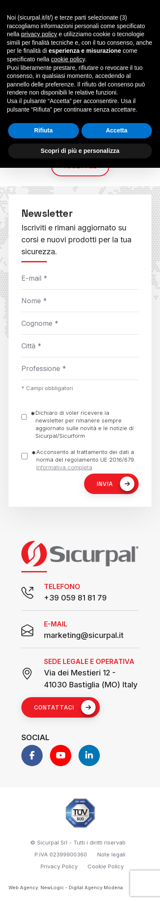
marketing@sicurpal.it (84, 635)
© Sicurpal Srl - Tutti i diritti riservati (77, 842)
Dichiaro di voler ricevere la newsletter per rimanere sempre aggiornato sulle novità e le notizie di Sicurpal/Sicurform (84, 424)
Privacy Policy (59, 866)
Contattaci (65, 707)
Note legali (111, 854)
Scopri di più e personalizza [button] (80, 150)
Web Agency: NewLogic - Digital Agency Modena (66, 888)
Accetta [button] (117, 130)
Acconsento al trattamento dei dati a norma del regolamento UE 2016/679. (86, 459)
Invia (115, 484)
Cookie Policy (105, 866)
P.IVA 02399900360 (61, 854)
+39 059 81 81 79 (75, 597)
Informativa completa (64, 467)
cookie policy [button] (68, 59)
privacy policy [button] (39, 34)
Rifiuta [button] (43, 130)
